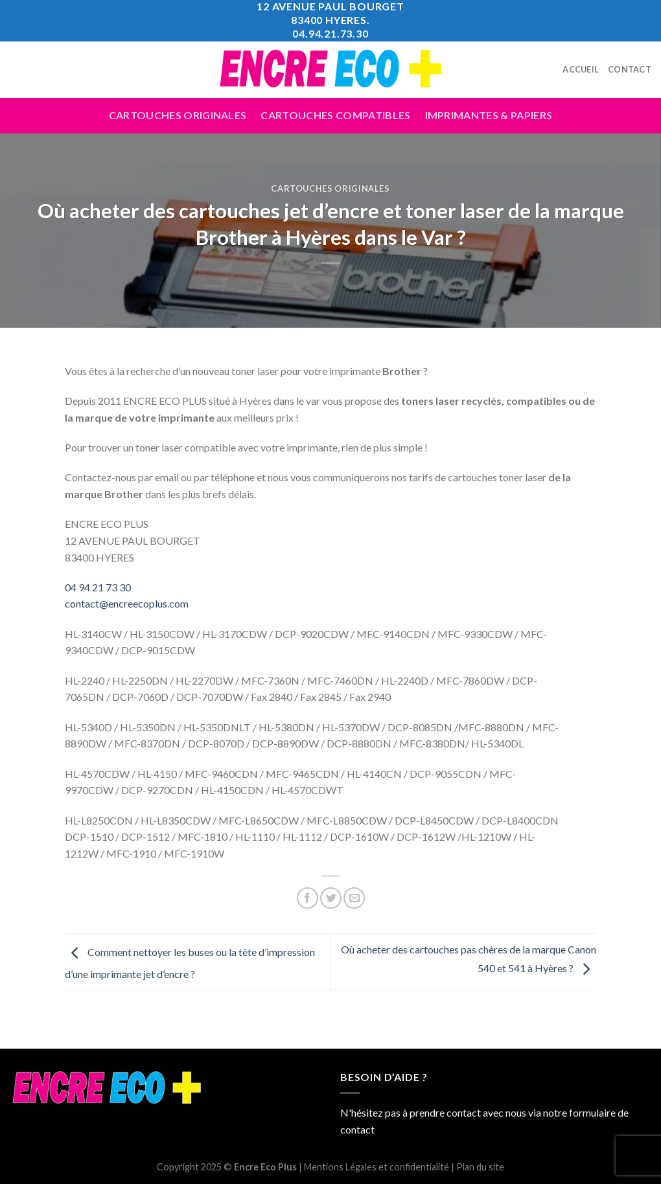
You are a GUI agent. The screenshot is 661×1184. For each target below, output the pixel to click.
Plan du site (480, 1166)
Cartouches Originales (178, 115)
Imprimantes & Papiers (489, 115)
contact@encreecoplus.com (127, 603)
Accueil (580, 69)
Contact (629, 69)
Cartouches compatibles (335, 115)
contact (357, 1129)
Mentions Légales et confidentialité (376, 1166)
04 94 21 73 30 (98, 587)
